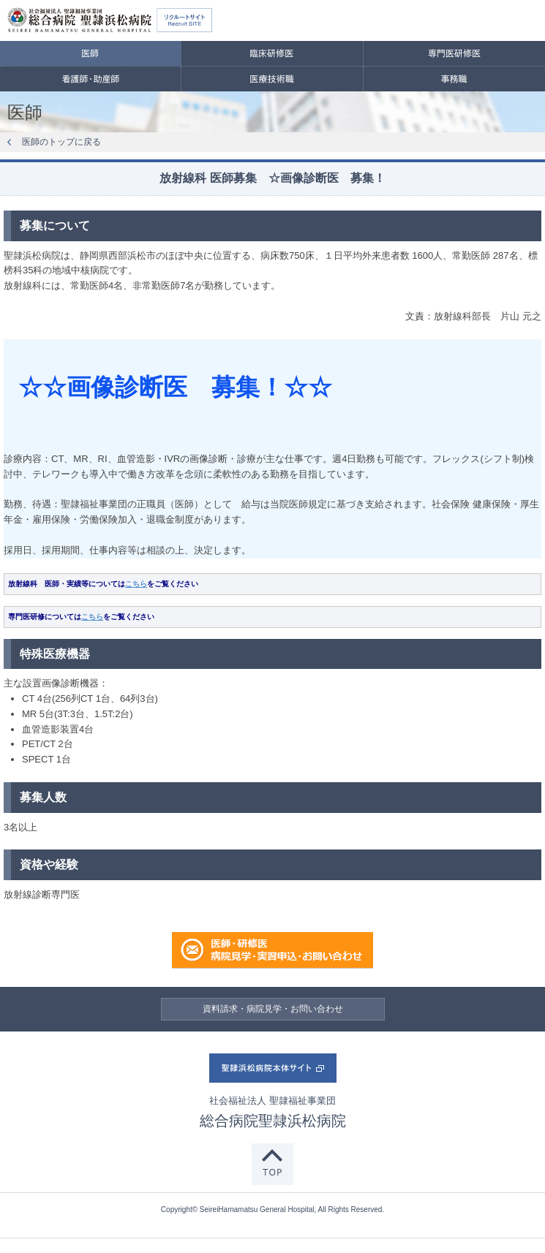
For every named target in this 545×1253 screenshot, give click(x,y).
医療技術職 (271, 79)
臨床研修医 (271, 53)
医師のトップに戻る (61, 142)
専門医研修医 (454, 53)
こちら (136, 584)
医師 (90, 53)
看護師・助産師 (90, 79)
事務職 (454, 79)
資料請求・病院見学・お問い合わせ (273, 1009)
